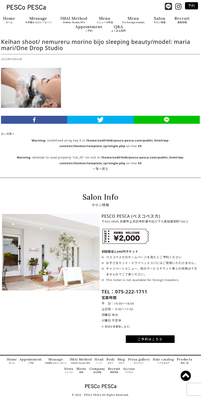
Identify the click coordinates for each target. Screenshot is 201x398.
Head (99, 361)
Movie (81, 370)
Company (97, 370)
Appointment (88, 28)
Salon (160, 20)
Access (129, 370)
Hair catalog (163, 361)
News (68, 370)
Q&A (118, 28)
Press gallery (139, 361)
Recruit (182, 20)
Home (9, 20)
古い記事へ (8, 134)
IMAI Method (74, 20)
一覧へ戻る (100, 169)
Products (184, 361)
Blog (121, 361)
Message (38, 20)
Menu (104, 20)
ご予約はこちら (150, 339)
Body (110, 361)
